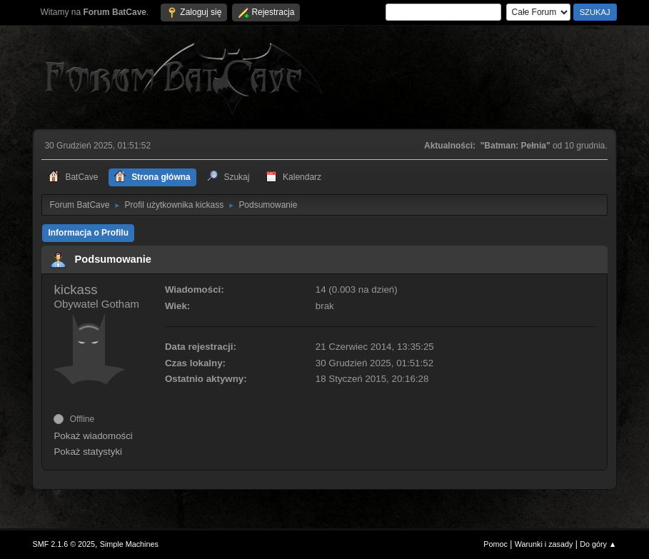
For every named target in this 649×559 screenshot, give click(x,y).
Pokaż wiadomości (93, 435)
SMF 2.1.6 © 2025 (63, 544)
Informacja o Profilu (88, 233)
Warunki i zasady (544, 544)
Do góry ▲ (598, 544)
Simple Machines (129, 544)
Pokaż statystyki (88, 451)
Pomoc (495, 544)
